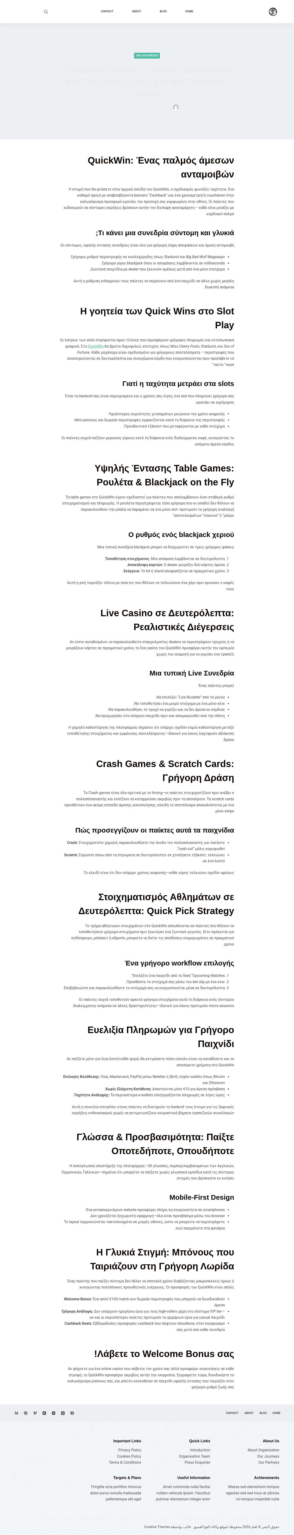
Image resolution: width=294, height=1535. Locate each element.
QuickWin (95, 346)
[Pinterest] (25, 1413)
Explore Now (29, 11)
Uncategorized (147, 55)
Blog (163, 11)
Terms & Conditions (125, 1462)
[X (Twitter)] (63, 1413)
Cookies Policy (129, 1456)
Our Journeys (268, 1456)
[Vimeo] (35, 1413)
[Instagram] (53, 1413)
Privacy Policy (129, 1450)
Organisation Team (194, 1456)
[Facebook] (72, 1413)
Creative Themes (157, 1527)
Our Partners (268, 1462)
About (136, 11)
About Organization (263, 1450)
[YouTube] (44, 1413)
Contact (107, 11)
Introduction (200, 1450)
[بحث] (46, 11)
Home (189, 11)
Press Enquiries (197, 1462)
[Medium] (16, 1413)
